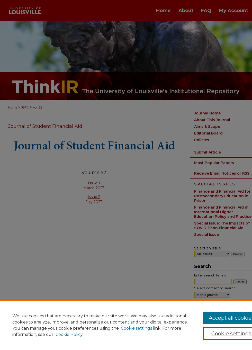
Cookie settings (136, 328)
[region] (126, 325)
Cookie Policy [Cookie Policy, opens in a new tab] (69, 334)
